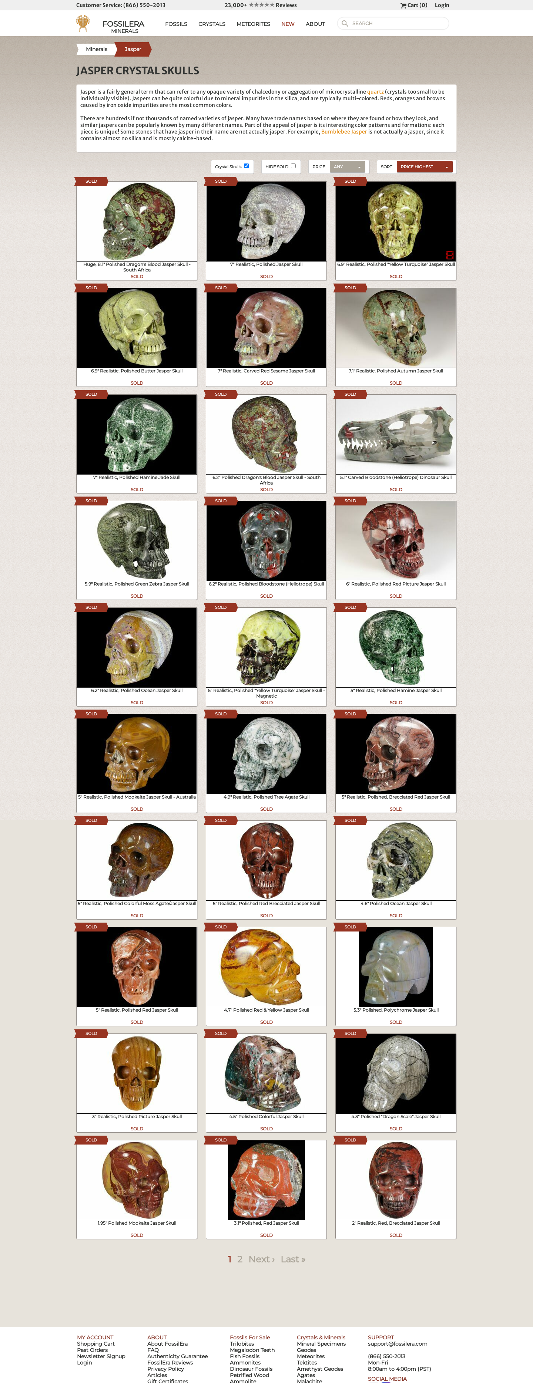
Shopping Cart (96, 1343)
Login (442, 5)
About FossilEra (167, 1343)
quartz (375, 91)
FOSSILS (176, 24)
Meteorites (311, 1356)
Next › (261, 1259)
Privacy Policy (165, 1369)
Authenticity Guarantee (177, 1356)
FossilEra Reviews (170, 1362)
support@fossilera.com (398, 1343)
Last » (293, 1259)
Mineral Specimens (321, 1343)
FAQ (153, 1350)
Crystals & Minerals (321, 1337)
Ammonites (245, 1362)
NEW (288, 24)
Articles (157, 1375)
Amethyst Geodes (320, 1369)
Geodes (306, 1350)
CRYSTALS (211, 24)
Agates (306, 1375)
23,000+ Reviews (261, 5)
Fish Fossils (244, 1356)
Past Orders (92, 1350)
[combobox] (423, 166)
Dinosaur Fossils (251, 1369)
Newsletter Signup (101, 1356)
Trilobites (242, 1343)
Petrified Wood (249, 1375)
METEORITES (253, 24)
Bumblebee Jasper (344, 131)
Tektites (307, 1362)
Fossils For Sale (250, 1337)
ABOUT (315, 24)
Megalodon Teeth (252, 1350)
